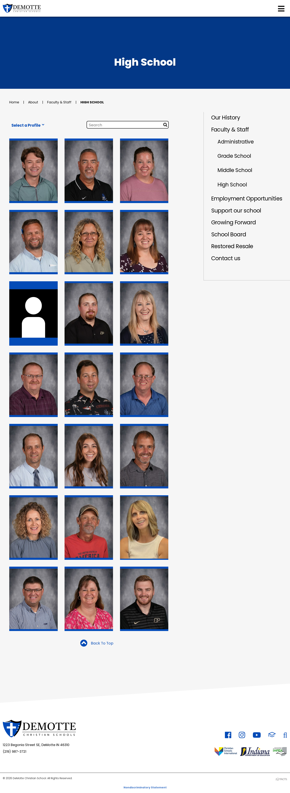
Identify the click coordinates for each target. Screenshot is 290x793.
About (33, 102)
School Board (228, 235)
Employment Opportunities (246, 199)
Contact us (225, 259)
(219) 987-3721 (15, 751)
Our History (225, 118)
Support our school (236, 211)
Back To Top (97, 643)
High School (92, 102)
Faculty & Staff (59, 102)
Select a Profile (27, 125)
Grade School (234, 156)
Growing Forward (234, 223)
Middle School (235, 170)
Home (14, 102)
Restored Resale (232, 247)
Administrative (236, 142)
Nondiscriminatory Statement (145, 787)
